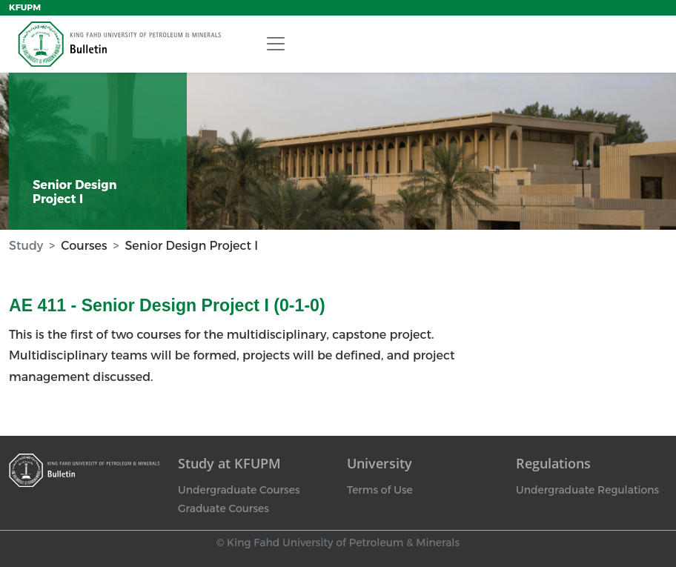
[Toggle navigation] (276, 44)
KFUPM (25, 7)
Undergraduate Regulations (587, 490)
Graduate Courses (223, 508)
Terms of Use (380, 490)
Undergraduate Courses (238, 490)
